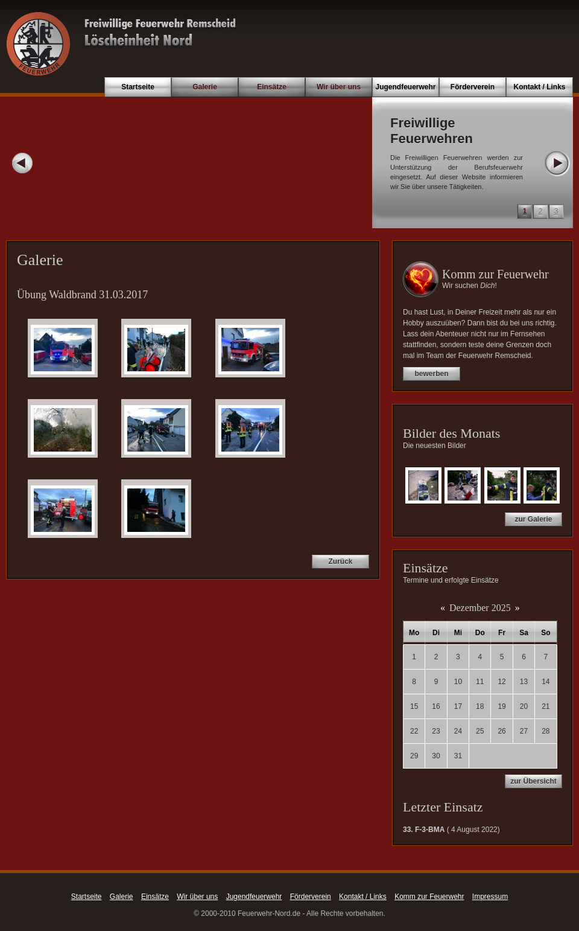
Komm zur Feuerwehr (429, 896)
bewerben (431, 374)
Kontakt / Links (539, 87)
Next (556, 163)
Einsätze (271, 87)
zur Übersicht (533, 781)
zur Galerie (533, 519)
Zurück (340, 561)
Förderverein (473, 87)
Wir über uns (339, 87)
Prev (22, 163)
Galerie (204, 87)
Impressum (490, 896)
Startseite (137, 87)
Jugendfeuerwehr (405, 87)
